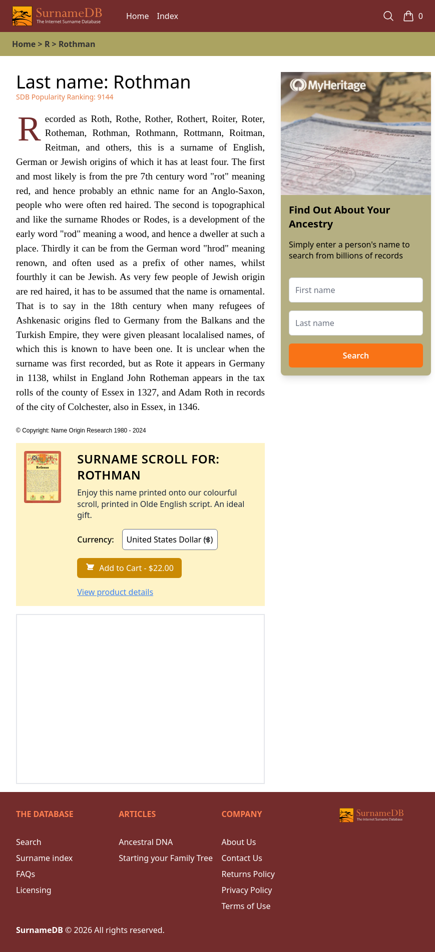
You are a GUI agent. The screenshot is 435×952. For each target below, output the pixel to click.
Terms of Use (246, 906)
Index (167, 16)
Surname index (44, 858)
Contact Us (242, 858)
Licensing (34, 890)
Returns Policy (248, 874)
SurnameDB (39, 930)
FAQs (25, 874)
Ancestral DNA (146, 842)
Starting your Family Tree (166, 858)
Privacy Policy (247, 890)
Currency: (95, 539)
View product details (115, 592)
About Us (239, 842)
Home (137, 16)
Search (356, 355)
